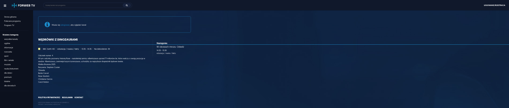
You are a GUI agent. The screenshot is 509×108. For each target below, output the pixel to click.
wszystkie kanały (11, 39)
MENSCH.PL (56, 104)
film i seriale (9, 60)
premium (8, 77)
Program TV (9, 25)
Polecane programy (12, 21)
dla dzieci (8, 73)
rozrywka (8, 52)
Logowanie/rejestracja (494, 5)
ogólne (7, 43)
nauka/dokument (11, 68)
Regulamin (67, 97)
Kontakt (79, 97)
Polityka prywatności (49, 97)
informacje (8, 47)
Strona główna (10, 17)
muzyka (7, 64)
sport (6, 56)
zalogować (65, 25)
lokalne (7, 81)
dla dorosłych (10, 85)
